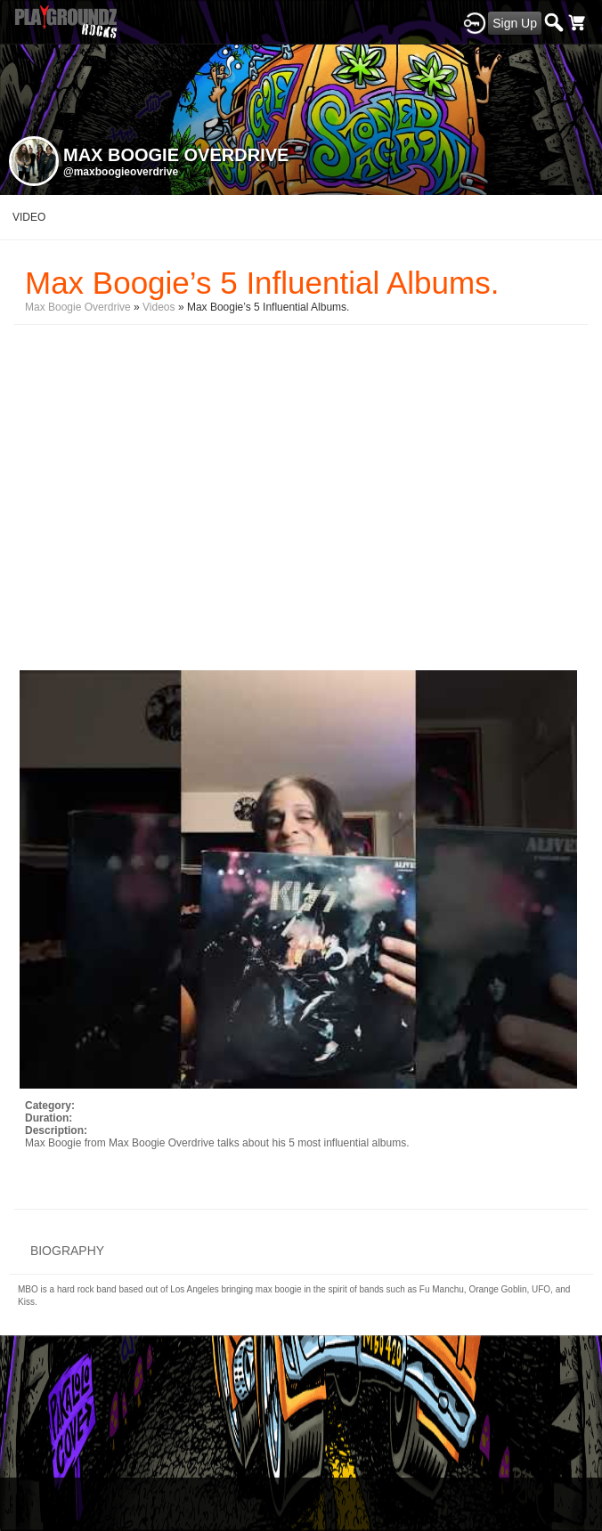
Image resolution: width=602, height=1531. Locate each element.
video (28, 217)
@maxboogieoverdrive (120, 172)
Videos (158, 307)
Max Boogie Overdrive (78, 307)
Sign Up (514, 23)
